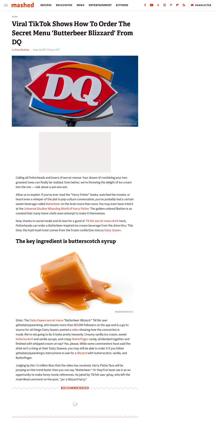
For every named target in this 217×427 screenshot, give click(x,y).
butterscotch (24, 339)
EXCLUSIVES (64, 5)
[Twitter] (158, 6)
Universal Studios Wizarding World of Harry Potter (56, 208)
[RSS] (184, 6)
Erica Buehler (22, 49)
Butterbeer (53, 204)
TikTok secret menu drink (102, 221)
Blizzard (82, 353)
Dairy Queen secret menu (46, 320)
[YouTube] (152, 6)
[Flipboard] (177, 6)
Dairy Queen (112, 230)
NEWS (81, 5)
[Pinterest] (171, 6)
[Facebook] (145, 6)
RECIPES (46, 5)
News (15, 17)
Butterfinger (80, 339)
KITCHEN (122, 5)
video (75, 330)
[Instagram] (164, 6)
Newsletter (200, 5)
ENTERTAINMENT (100, 5)
